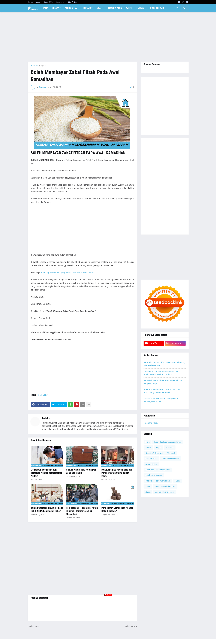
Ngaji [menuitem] (99, 8)
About (38, 2)
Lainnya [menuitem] (140, 8)
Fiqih (148, 442)
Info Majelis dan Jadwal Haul (158, 481)
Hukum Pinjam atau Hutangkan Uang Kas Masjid (81, 471)
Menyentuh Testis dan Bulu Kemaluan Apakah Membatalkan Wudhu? (46, 472)
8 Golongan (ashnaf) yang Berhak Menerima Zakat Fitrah (67, 272)
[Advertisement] (108, 37)
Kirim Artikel (72, 2)
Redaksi (46, 418)
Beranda (35, 66)
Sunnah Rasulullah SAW (165, 486)
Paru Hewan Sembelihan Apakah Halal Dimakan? (117, 509)
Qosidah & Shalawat (154, 453)
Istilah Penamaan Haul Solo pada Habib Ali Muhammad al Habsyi (47, 509)
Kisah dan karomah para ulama (167, 442)
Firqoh (158, 447)
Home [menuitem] (45, 8)
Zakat (45, 395)
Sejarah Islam (151, 464)
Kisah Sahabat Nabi (154, 475)
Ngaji (43, 66)
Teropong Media (151, 423)
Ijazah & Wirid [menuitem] (115, 8)
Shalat (148, 447)
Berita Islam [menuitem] (71, 8)
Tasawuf (171, 453)
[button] (177, 8)
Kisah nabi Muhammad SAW (158, 470)
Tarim (148, 486)
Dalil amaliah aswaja (170, 458)
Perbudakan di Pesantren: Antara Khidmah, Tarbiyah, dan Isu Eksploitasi (82, 511)
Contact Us (48, 2)
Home (30, 2)
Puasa (177, 481)
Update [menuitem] (55, 8)
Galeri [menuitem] (129, 8)
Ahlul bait (170, 447)
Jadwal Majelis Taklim (164, 492)
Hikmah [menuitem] (87, 8)
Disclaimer (60, 2)
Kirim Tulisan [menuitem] (157, 8)
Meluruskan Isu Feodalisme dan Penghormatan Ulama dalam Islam (116, 472)
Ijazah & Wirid (151, 458)
